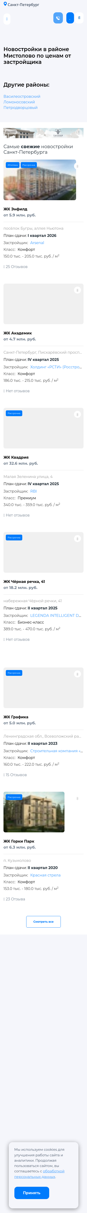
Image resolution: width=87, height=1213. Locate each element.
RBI (33, 491)
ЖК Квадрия (16, 457)
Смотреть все (43, 921)
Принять (31, 1193)
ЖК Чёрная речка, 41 (24, 581)
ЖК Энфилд (15, 209)
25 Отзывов (15, 267)
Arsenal (37, 243)
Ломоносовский (19, 102)
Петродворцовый (20, 107)
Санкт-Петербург (21, 4)
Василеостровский (21, 96)
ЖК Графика (15, 717)
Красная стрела (45, 875)
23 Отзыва (14, 899)
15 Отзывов (15, 775)
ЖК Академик (17, 333)
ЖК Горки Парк (18, 841)
